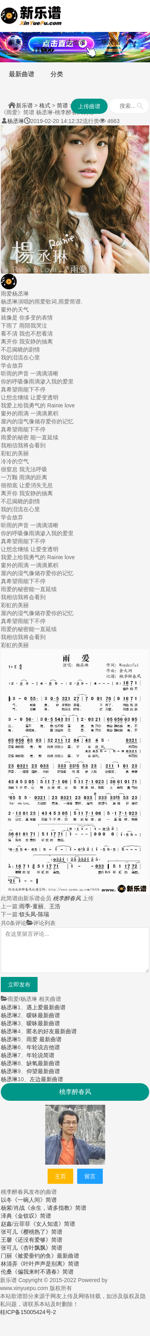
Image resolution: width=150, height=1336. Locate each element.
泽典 (6, 1216)
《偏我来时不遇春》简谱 (43, 1272)
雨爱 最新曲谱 (44, 1039)
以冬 (6, 1200)
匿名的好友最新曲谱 (51, 1031)
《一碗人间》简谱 (34, 1200)
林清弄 (9, 1264)
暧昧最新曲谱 (43, 1015)
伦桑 (6, 1272)
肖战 (19, 1208)
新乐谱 (24, 105)
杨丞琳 (15, 121)
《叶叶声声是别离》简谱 (48, 1264)
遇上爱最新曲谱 (46, 1007)
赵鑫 (6, 1224)
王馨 (6, 1240)
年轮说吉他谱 (43, 1047)
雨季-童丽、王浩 (39, 906)
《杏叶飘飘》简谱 (40, 1248)
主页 (60, 1176)
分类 (56, 74)
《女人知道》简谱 (52, 1224)
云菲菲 (22, 1224)
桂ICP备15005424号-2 (28, 1312)
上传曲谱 (89, 106)
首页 (15, 42)
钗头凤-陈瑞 (34, 914)
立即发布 (19, 984)
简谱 (44, 42)
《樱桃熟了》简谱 (40, 1232)
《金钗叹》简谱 (31, 1216)
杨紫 (6, 1208)
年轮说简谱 (40, 1055)
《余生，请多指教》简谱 (55, 1208)
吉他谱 (76, 42)
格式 (44, 105)
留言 (90, 1176)
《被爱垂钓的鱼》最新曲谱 (45, 1256)
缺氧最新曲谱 (43, 1063)
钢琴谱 (111, 42)
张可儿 (9, 1232)
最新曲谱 (21, 74)
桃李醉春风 (67, 898)
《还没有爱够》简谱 (37, 1240)
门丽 (6, 1256)
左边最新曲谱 (46, 1079)
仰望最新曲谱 (43, 1071)
